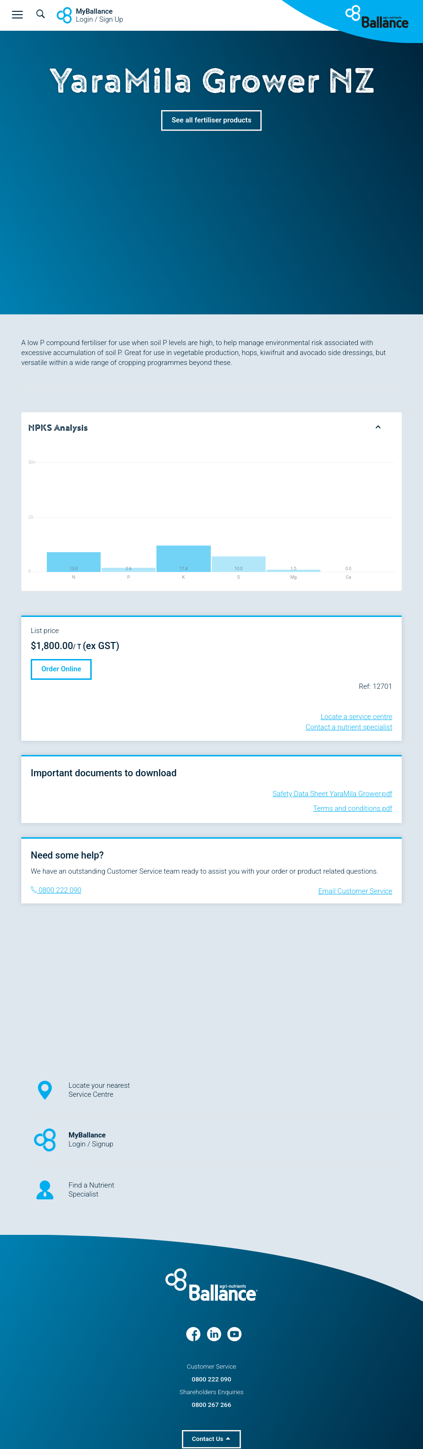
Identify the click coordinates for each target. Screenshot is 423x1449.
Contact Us (211, 1438)
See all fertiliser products (211, 120)
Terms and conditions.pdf (352, 808)
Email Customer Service (355, 891)
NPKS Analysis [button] (58, 428)
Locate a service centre (356, 716)
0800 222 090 (56, 890)
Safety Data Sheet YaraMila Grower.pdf (332, 794)
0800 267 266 (211, 1404)
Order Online (61, 669)
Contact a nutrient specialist (349, 727)
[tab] (211, 427)
